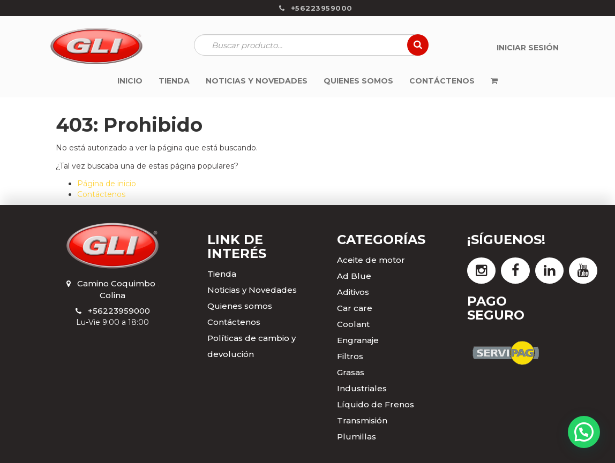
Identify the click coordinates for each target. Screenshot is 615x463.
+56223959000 (119, 311)
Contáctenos (101, 194)
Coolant (353, 324)
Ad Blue (354, 276)
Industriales (362, 388)
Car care (354, 308)
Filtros (350, 356)
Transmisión (362, 420)
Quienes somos (239, 306)
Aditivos (353, 292)
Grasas (350, 372)
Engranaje (358, 340)
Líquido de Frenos (375, 404)
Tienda (221, 274)
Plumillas (356, 436)
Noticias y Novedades (252, 290)
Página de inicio (106, 183)
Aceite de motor (371, 260)
